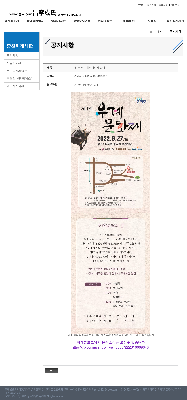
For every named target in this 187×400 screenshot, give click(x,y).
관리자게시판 (15, 86)
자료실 (152, 20)
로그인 (141, 5)
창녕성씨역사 (35, 20)
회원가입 (151, 5)
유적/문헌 (128, 20)
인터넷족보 (105, 20)
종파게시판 (58, 20)
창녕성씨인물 (82, 20)
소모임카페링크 (17, 70)
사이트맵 (175, 5)
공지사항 (163, 5)
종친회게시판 (175, 20)
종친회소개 (11, 20)
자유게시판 (14, 63)
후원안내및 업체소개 (20, 78)
